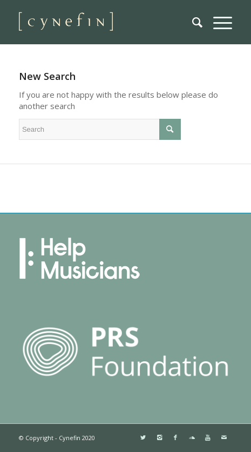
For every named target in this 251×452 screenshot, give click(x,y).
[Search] (191, 22)
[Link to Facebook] (175, 437)
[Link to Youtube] (208, 437)
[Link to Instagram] (159, 437)
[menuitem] (191, 22)
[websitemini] (104, 22)
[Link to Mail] (224, 437)
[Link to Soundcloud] (192, 437)
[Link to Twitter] (143, 437)
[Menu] (217, 22)
